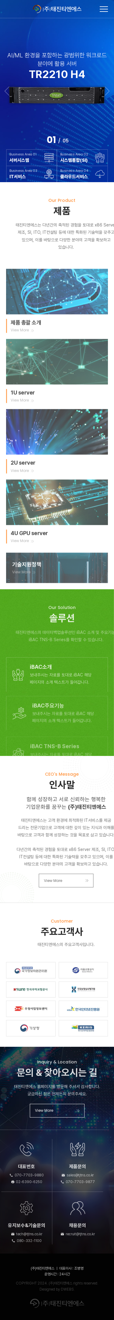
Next (107, 91)
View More (82, 880)
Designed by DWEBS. (57, 1289)
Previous (7, 91)
